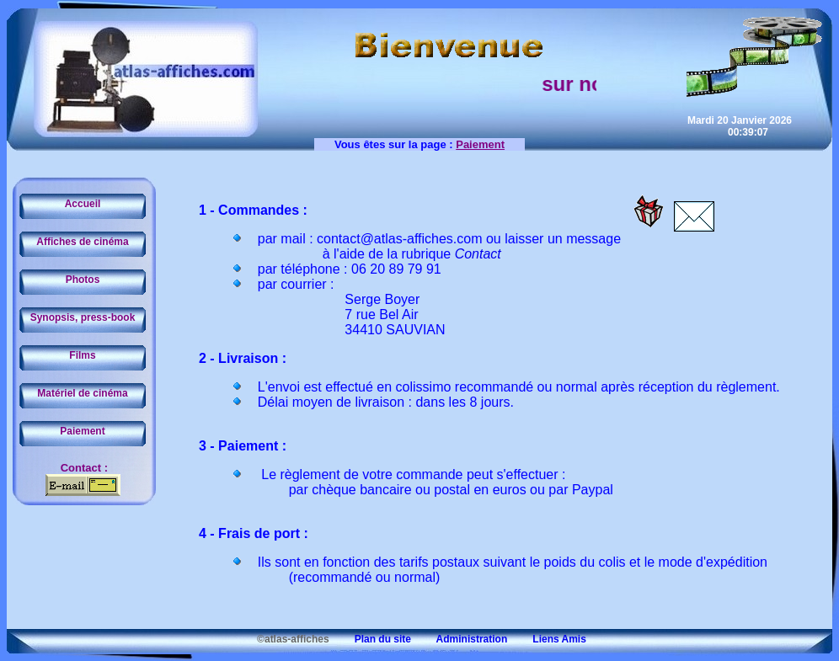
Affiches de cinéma (82, 242)
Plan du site (371, 639)
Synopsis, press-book (83, 317)
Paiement (82, 431)
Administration (460, 639)
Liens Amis (548, 639)
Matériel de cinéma (82, 393)
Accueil (83, 204)
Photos (83, 279)
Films (82, 355)
